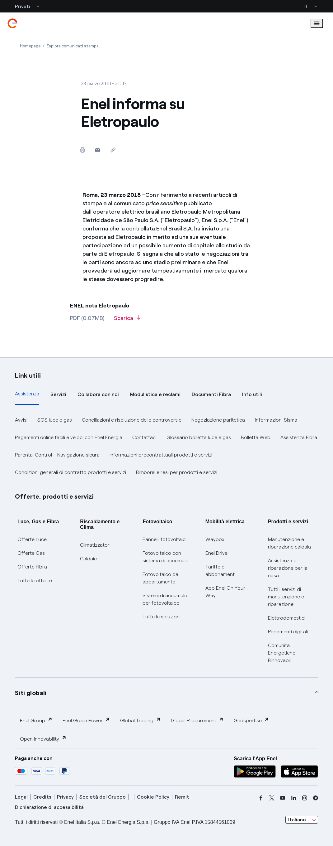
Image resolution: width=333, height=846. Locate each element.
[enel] (12, 23)
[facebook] (260, 797)
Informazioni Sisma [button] (276, 420)
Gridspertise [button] (251, 720)
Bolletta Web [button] (255, 437)
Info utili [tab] (252, 394)
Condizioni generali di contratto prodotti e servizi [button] (70, 472)
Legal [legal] (21, 797)
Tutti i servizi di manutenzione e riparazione (286, 596)
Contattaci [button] (144, 437)
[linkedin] (293, 797)
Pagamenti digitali (288, 632)
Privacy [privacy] (65, 797)
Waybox (214, 539)
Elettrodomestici (286, 618)
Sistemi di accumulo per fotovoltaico (165, 599)
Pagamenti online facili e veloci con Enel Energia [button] (68, 437)
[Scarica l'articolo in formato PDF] (127, 320)
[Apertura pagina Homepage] (30, 46)
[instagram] (304, 797)
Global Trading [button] (140, 720)
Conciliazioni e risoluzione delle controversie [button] (131, 420)
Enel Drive (216, 553)
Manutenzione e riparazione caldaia (289, 543)
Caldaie (88, 559)
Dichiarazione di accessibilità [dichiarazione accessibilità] (49, 807)
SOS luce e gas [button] (54, 420)
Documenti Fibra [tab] (211, 394)
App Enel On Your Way (225, 591)
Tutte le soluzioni (162, 617)
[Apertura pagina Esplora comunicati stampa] (73, 46)
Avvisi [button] (21, 420)
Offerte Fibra (32, 567)
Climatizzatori (95, 545)
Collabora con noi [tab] (98, 394)
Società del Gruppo (102, 797)
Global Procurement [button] (197, 720)
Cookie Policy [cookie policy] (153, 797)
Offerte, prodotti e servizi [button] (54, 496)
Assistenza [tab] (27, 394)
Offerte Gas (31, 553)
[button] (98, 150)
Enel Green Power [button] (86, 720)
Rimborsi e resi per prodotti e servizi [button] (176, 472)
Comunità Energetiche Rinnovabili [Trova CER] (281, 652)
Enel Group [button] (36, 720)
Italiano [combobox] (297, 820)
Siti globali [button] (31, 693)
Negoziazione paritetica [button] (218, 420)
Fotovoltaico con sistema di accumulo (166, 556)
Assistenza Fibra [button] (298, 437)
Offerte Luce (32, 539)
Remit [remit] (182, 797)
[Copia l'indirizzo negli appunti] (113, 150)
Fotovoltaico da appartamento (160, 578)
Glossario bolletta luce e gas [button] (198, 437)
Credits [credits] (42, 797)
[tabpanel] (166, 446)
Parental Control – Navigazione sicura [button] (57, 455)
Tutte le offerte (34, 580)
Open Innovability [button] (43, 738)
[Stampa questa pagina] (82, 150)
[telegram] (315, 797)
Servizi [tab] (58, 394)
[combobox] (301, 820)
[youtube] (282, 797)
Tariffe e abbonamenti (220, 570)
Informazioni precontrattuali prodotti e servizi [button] (161, 455)
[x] (271, 797)
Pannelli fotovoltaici (164, 539)
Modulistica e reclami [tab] (155, 394)
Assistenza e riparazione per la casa (287, 568)
